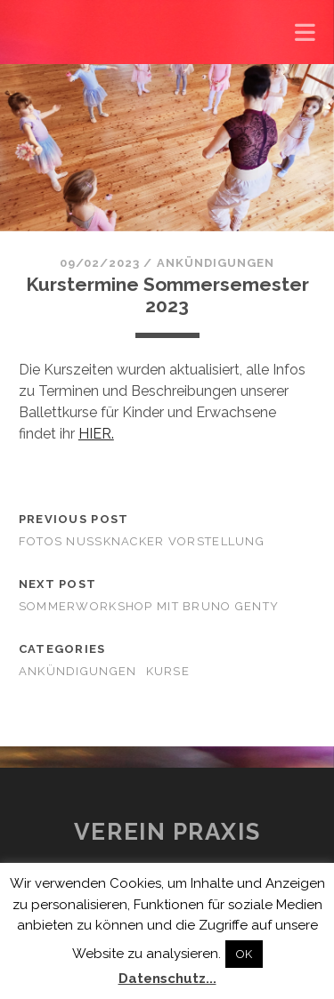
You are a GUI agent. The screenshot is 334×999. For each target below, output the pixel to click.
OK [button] (244, 954)
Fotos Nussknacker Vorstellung (142, 541)
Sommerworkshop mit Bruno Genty (149, 606)
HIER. (96, 433)
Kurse (168, 671)
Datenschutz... (167, 979)
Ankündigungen (216, 263)
